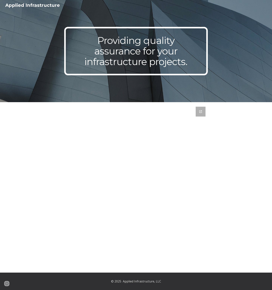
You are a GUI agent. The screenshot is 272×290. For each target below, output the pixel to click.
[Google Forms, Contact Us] (136, 187)
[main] (136, 51)
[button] (6, 283)
